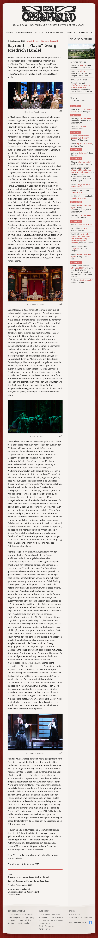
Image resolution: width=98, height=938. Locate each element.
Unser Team (74, 914)
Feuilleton (44, 33)
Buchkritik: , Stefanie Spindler (82, 238)
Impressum (74, 918)
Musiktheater (33, 41)
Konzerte (56, 915)
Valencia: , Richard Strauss (82, 154)
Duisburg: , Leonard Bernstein (81, 217)
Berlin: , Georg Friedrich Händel (81, 256)
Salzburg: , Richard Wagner (82, 281)
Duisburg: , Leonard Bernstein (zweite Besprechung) (82, 121)
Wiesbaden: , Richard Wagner (81, 110)
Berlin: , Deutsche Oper (82, 145)
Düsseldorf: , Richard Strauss (79, 229)
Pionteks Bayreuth (49, 41)
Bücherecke (44, 920)
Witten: (80, 185)
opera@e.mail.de (23, 923)
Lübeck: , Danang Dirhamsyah (80, 138)
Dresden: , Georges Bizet (79, 128)
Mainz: (82, 225)
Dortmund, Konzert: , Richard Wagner (79, 248)
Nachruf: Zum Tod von (80, 191)
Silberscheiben (57, 920)
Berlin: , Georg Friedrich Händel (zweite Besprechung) (81, 208)
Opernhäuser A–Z (57, 918)
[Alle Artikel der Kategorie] (82, 51)
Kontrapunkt (56, 33)
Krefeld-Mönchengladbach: (82, 197)
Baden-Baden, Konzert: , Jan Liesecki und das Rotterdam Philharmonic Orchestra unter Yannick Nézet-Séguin (82, 174)
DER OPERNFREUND (17, 911)
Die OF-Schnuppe (46, 926)
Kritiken (20, 33)
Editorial (11, 33)
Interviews (43, 918)
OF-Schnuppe (79, 33)
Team (88, 33)
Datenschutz (86, 918)
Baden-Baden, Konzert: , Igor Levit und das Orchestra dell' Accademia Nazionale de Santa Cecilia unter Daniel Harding (82, 271)
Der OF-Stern (44, 923)
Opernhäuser (31, 33)
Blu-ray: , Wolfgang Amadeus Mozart (82, 163)
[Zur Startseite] (49, 13)
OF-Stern (68, 33)
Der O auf (78, 922)
